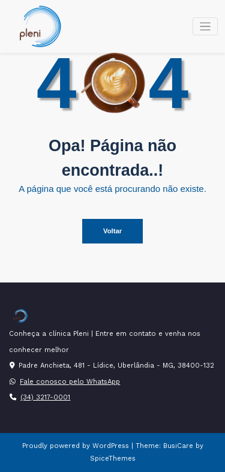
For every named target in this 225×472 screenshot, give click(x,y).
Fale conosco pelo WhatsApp (70, 382)
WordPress (110, 446)
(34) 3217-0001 (45, 397)
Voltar (112, 231)
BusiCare (179, 446)
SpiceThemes (113, 458)
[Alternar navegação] (205, 26)
